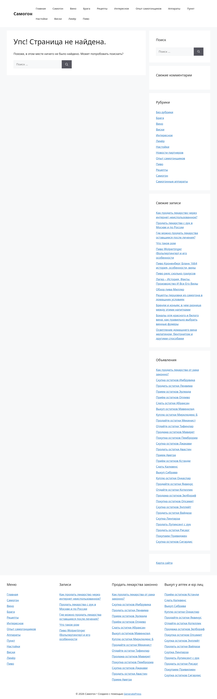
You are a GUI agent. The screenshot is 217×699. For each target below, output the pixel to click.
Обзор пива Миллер (170, 289)
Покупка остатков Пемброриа (177, 438)
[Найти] (67, 64)
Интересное (121, 8)
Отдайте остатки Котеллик (174, 490)
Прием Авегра (166, 455)
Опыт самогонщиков (148, 8)
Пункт (190, 8)
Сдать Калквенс (167, 466)
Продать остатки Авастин (173, 449)
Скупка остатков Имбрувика (175, 380)
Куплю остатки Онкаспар (173, 478)
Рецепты (102, 8)
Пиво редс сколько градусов (175, 273)
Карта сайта (164, 563)
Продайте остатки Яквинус (174, 484)
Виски (58, 18)
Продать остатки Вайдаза (174, 513)
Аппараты (174, 8)
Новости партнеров (169, 152)
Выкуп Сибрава (166, 472)
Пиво (86, 18)
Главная (41, 8)
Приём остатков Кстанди (173, 461)
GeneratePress (132, 693)
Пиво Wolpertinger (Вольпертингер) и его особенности (171, 253)
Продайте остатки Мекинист (176, 420)
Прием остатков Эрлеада (173, 391)
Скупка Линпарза (168, 518)
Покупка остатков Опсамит (175, 501)
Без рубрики (164, 112)
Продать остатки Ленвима (174, 386)
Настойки (41, 18)
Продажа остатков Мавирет (175, 432)
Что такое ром (166, 243)
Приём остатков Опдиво (173, 397)
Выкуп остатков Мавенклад (175, 409)
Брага (86, 8)
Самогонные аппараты (172, 181)
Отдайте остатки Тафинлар (174, 426)
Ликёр (72, 18)
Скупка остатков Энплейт (173, 507)
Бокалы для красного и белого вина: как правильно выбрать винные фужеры (177, 319)
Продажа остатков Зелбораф (176, 495)
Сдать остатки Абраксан (172, 403)
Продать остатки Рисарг (173, 530)
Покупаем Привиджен (171, 536)
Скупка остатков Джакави (174, 443)
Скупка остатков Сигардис (174, 542)
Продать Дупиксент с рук (173, 524)
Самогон (23, 13)
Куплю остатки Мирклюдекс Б (177, 415)
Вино (73, 8)
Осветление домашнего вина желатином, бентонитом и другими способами (176, 334)
